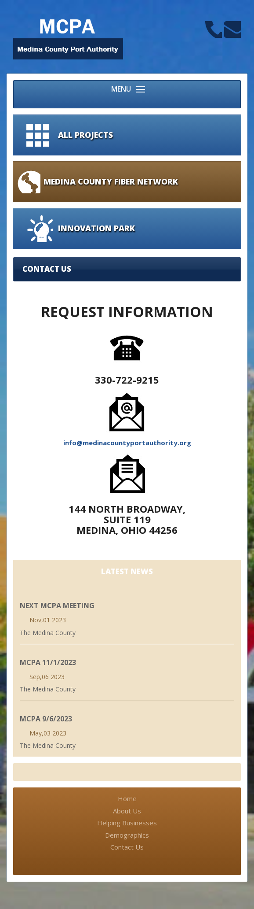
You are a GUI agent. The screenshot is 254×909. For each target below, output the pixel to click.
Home (127, 798)
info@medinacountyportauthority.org (127, 442)
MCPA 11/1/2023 (48, 662)
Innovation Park (96, 228)
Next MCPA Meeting (57, 605)
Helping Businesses (127, 822)
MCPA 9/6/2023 (46, 719)
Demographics (127, 835)
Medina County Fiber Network (111, 181)
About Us (127, 810)
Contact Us (127, 846)
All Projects (85, 134)
